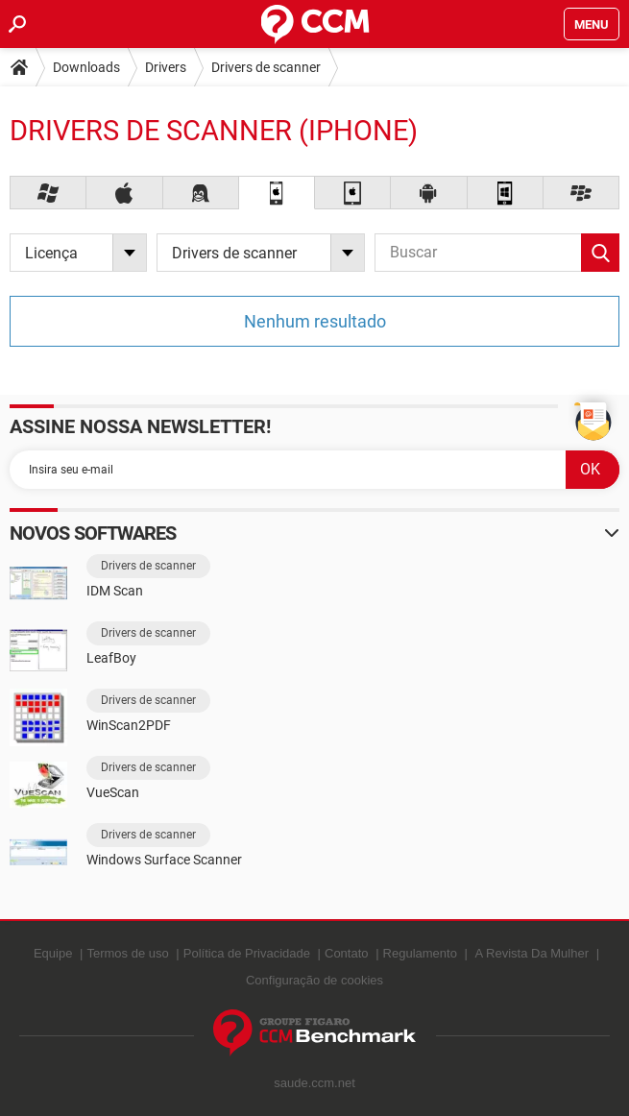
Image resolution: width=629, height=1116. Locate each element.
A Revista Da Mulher (532, 953)
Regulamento (420, 953)
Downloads (86, 67)
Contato (347, 953)
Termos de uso (127, 953)
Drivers (165, 67)
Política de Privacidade (246, 953)
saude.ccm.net (314, 1083)
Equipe (53, 953)
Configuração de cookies (314, 980)
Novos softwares (93, 533)
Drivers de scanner (266, 67)
